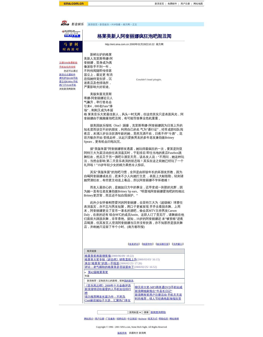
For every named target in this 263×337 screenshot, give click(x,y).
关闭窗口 (177, 244)
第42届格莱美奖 (98, 272)
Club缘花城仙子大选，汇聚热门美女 (108, 300)
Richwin (142, 318)
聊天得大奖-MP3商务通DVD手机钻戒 (158, 287)
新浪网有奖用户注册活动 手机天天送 (158, 294)
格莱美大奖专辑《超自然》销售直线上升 (111, 259)
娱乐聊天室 (162, 244)
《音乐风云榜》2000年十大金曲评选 (108, 285)
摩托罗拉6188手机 (68, 78)
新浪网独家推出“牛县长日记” (153, 291)
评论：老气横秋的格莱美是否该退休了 (109, 267)
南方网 (126, 24)
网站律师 (174, 318)
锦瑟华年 (147, 244)
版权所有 (122, 333)
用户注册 (185, 3)
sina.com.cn (74, 3)
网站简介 (88, 318)
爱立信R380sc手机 (68, 81)
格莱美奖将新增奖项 (98, 255)
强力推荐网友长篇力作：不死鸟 (105, 296)
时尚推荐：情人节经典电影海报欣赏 (158, 298)
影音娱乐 (104, 24)
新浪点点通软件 (67, 74)
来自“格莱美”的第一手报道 (102, 263)
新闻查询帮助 (158, 312)
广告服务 (110, 318)
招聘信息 (121, 318)
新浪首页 (159, 3)
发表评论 (133, 244)
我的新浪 (128, 280)
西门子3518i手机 (67, 85)
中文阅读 (132, 318)
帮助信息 (163, 318)
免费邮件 (172, 3)
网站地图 (198, 3)
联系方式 (152, 318)
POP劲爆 (116, 24)
